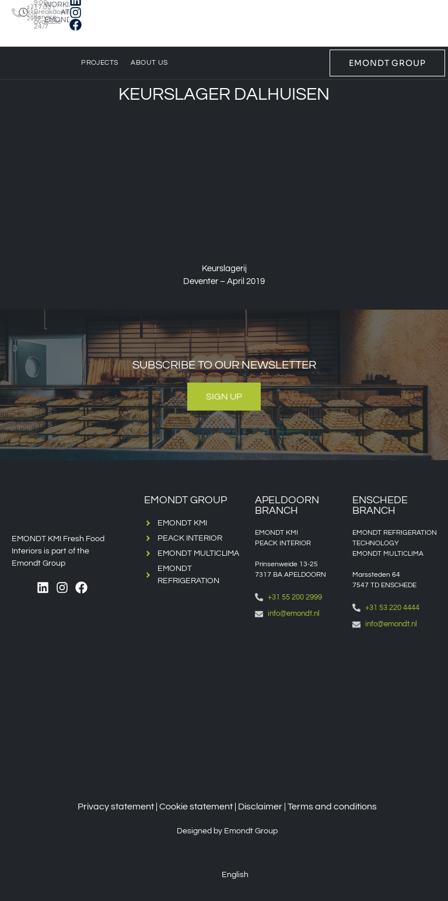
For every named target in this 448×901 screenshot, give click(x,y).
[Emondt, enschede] (395, 700)
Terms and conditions (332, 806)
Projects (99, 62)
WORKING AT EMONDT (62, 12)
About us (149, 62)
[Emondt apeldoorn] (298, 690)
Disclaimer (260, 806)
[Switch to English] (21, 43)
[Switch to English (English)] (227, 875)
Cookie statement (196, 806)
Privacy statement (116, 806)
